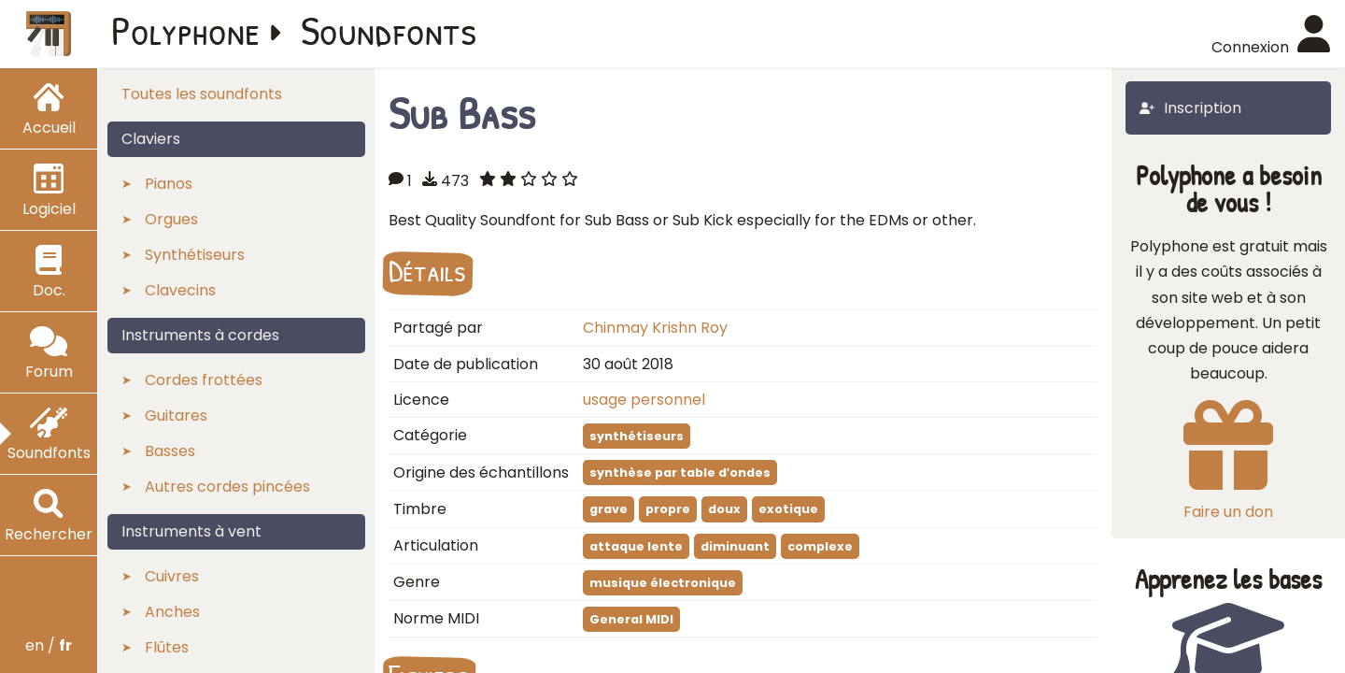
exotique (788, 509)
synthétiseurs (636, 436)
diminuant (735, 546)
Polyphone (186, 30)
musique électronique (662, 583)
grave (608, 509)
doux (724, 509)
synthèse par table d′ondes (680, 472)
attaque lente (636, 546)
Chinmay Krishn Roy (655, 327)
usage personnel (644, 399)
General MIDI (631, 619)
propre (667, 509)
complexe (820, 546)
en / (48, 645)
